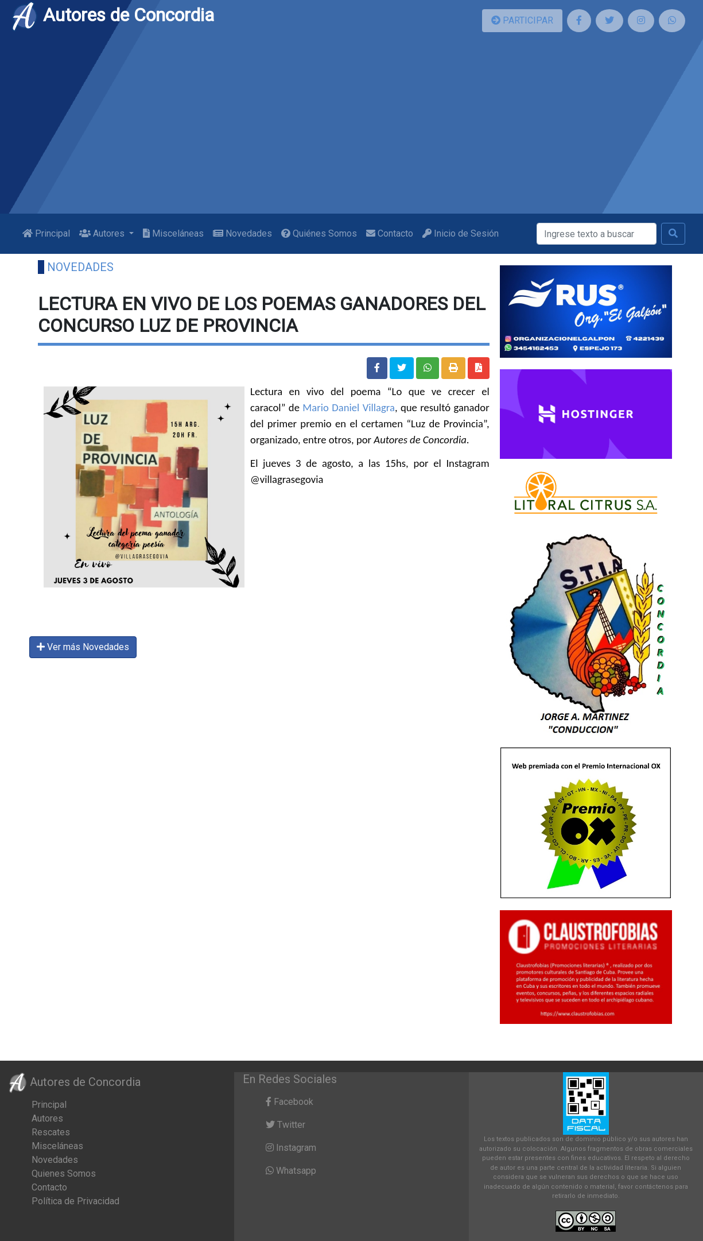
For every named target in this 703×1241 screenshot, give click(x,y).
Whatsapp (291, 1170)
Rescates (51, 1132)
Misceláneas (173, 233)
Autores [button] (103, 233)
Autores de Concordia (112, 15)
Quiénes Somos (319, 233)
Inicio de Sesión (460, 233)
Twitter (285, 1124)
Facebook (289, 1101)
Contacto (389, 233)
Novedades (242, 233)
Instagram (291, 1147)
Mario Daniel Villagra (348, 407)
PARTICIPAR (522, 20)
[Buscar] (597, 234)
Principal (46, 233)
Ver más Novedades (83, 646)
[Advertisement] (351, 127)
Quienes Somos (64, 1173)
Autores (47, 1118)
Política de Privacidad (75, 1201)
